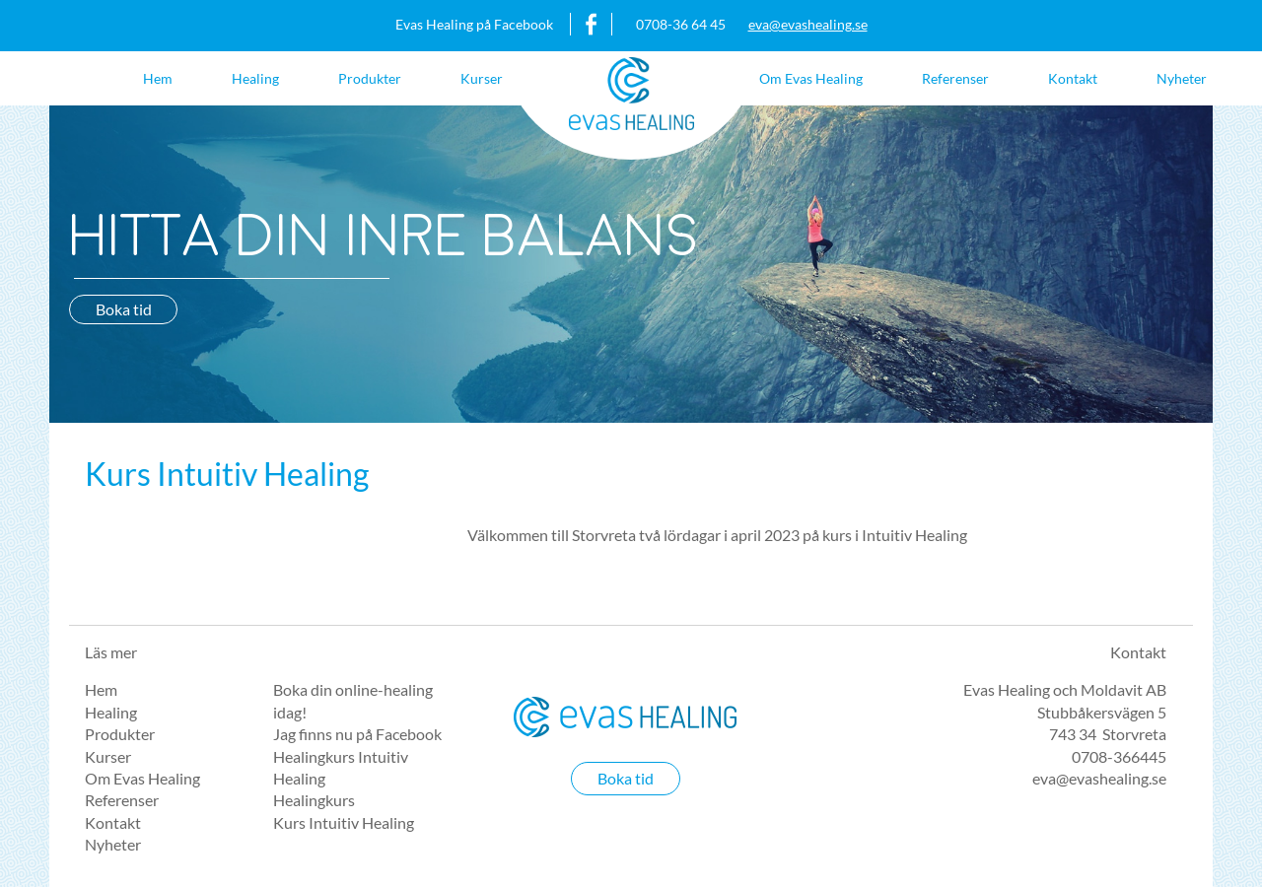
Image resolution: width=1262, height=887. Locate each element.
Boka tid (124, 309)
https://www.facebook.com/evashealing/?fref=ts (591, 24)
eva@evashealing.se (808, 24)
